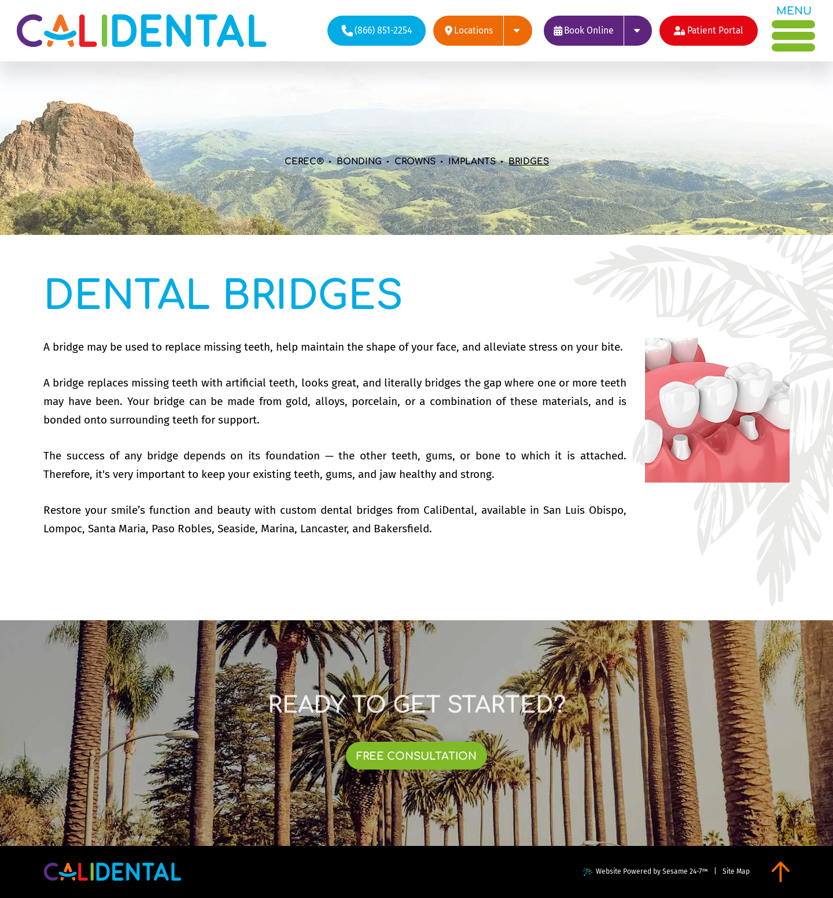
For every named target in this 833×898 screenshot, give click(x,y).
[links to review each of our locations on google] (482, 31)
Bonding (359, 162)
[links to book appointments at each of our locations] (598, 31)
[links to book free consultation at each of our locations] (417, 756)
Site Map (736, 871)
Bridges (528, 162)
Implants (472, 162)
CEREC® (304, 162)
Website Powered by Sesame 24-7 (645, 871)
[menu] (794, 29)
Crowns (415, 162)
